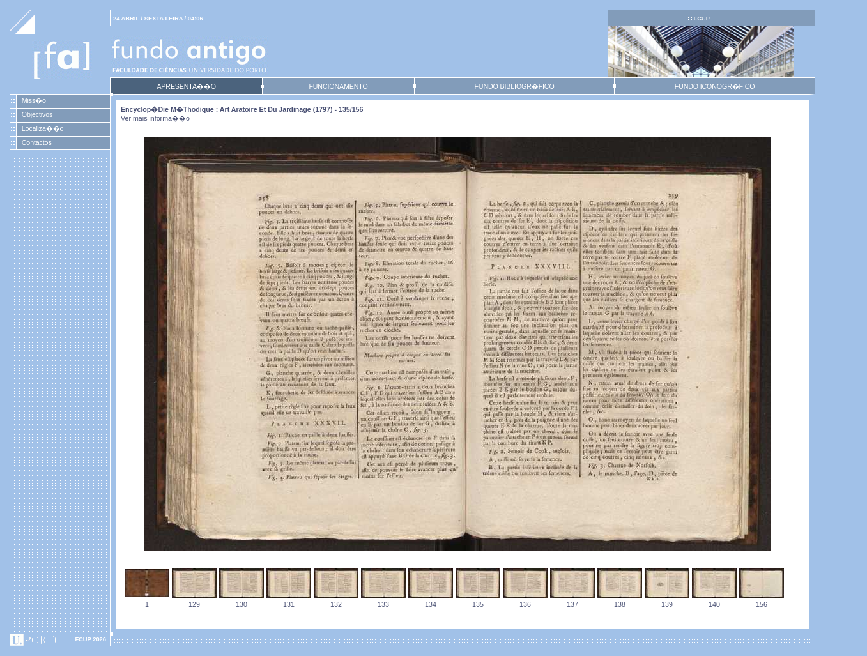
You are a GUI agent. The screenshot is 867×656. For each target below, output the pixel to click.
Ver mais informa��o (155, 118)
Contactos (37, 142)
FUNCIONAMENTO (338, 86)
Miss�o (34, 100)
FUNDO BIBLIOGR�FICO (514, 86)
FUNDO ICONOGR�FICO (715, 86)
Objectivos (37, 114)
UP (701, 18)
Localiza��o (43, 128)
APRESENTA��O (186, 86)
